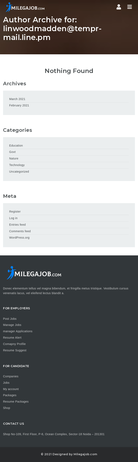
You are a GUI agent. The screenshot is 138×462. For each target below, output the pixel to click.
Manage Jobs (12, 325)
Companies (10, 376)
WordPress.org (19, 237)
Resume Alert (12, 337)
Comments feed (20, 231)
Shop (6, 408)
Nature (13, 158)
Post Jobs (10, 318)
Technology (17, 165)
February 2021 (19, 105)
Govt (12, 152)
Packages (9, 395)
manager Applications (18, 331)
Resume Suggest (14, 350)
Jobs (6, 382)
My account (11, 389)
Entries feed (17, 224)
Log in (13, 218)
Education (16, 145)
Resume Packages (16, 401)
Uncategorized (19, 171)
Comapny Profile (14, 344)
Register (15, 211)
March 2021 (17, 99)
